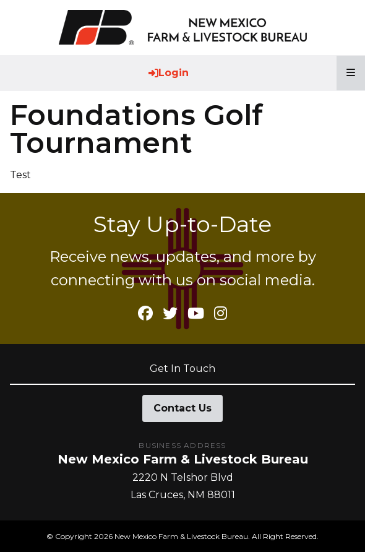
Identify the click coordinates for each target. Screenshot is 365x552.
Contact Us (182, 408)
